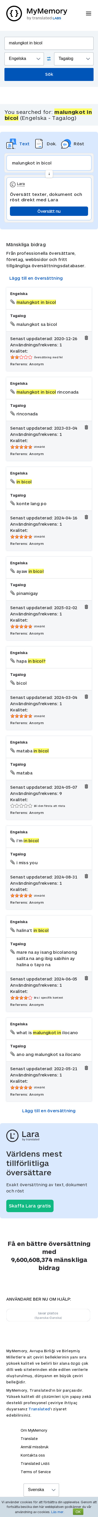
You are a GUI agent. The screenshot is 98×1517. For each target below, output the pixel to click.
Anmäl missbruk (35, 1447)
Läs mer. (57, 1512)
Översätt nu (48, 211)
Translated (39, 1409)
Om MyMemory (34, 1430)
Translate (29, 1438)
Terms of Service (36, 1472)
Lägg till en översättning (36, 278)
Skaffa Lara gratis (30, 1206)
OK (78, 1511)
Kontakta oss (33, 1455)
